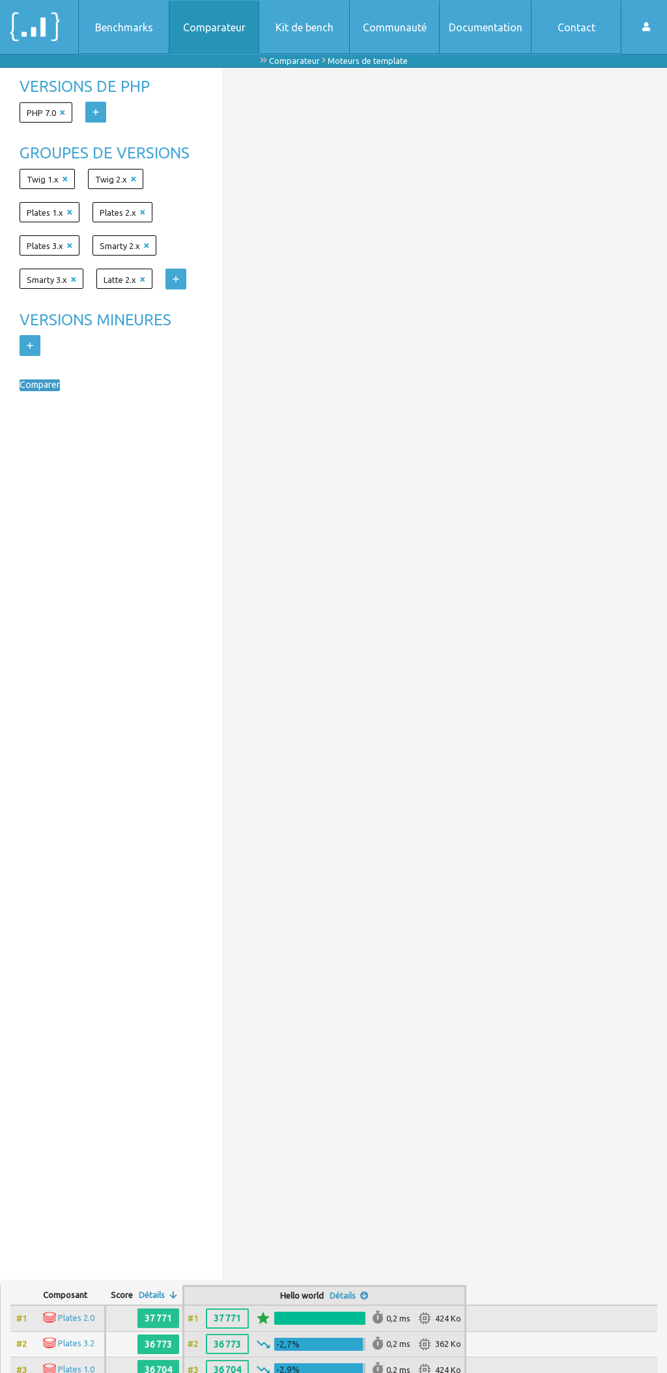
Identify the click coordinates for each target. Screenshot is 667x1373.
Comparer (43, 385)
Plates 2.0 (76, 1317)
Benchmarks (124, 27)
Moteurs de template (368, 60)
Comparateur (214, 27)
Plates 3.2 (76, 1343)
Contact (576, 27)
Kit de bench (305, 27)
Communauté (395, 27)
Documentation (485, 27)
